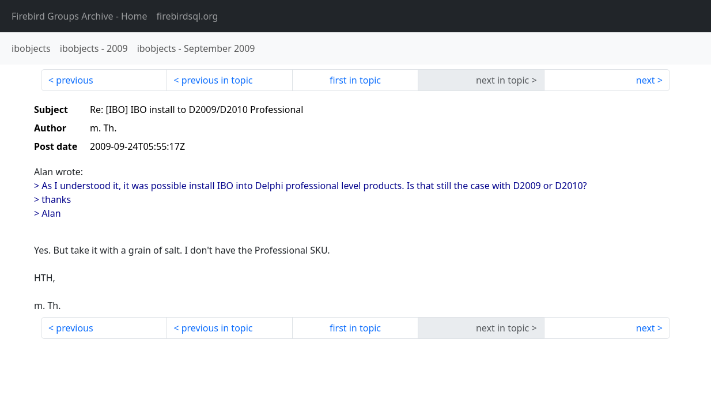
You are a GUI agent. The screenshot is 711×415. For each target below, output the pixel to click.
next (645, 80)
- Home (80, 16)
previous (74, 80)
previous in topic (217, 80)
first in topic (355, 80)
